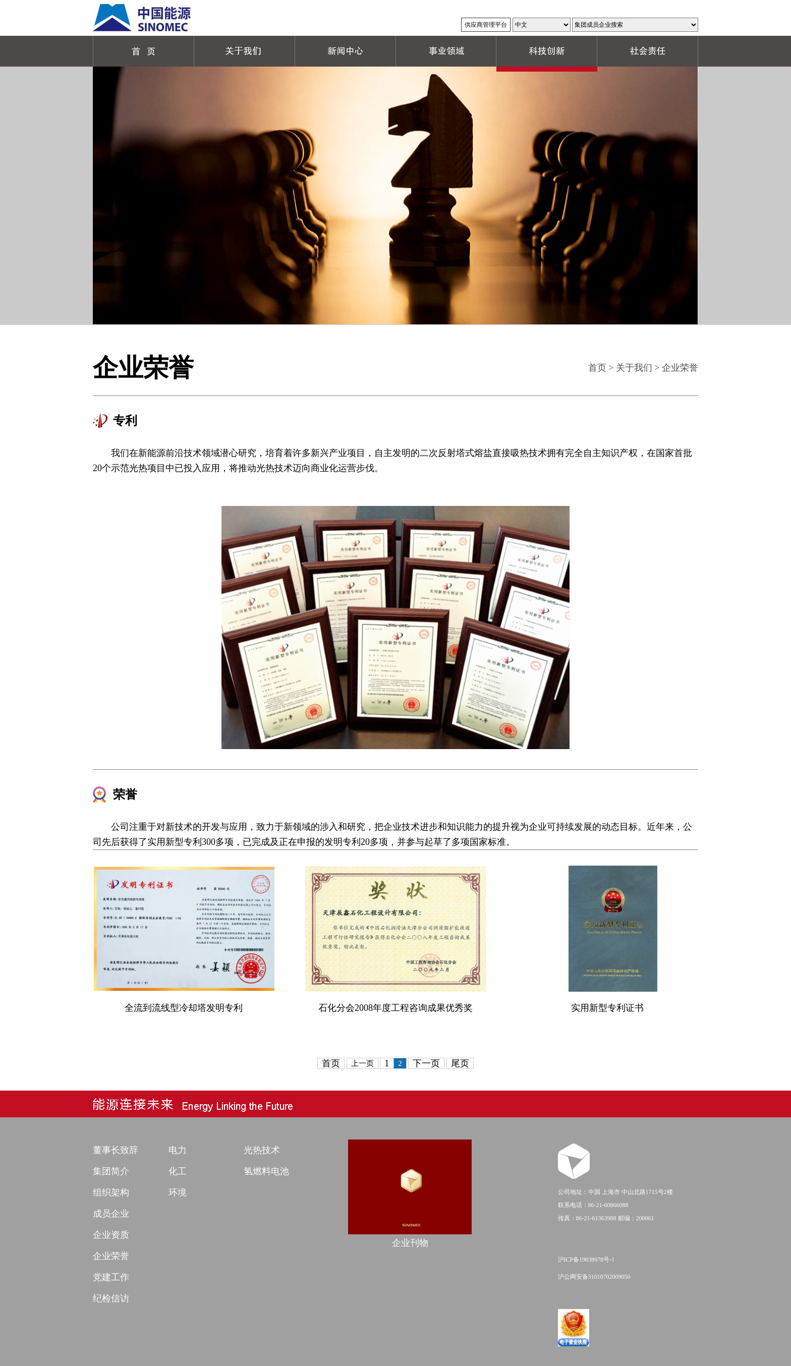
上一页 (362, 1063)
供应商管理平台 (486, 24)
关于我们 (634, 368)
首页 (597, 368)
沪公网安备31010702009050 (594, 1276)
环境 (177, 1192)
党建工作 (111, 1277)
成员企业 (111, 1214)
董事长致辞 (115, 1150)
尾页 (460, 1063)
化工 (177, 1171)
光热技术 (262, 1150)
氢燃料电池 (266, 1171)
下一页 (426, 1063)
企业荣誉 (111, 1256)
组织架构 (111, 1192)
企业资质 (111, 1235)
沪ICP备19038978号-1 (586, 1259)
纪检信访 (111, 1298)
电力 (177, 1150)
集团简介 (111, 1171)
